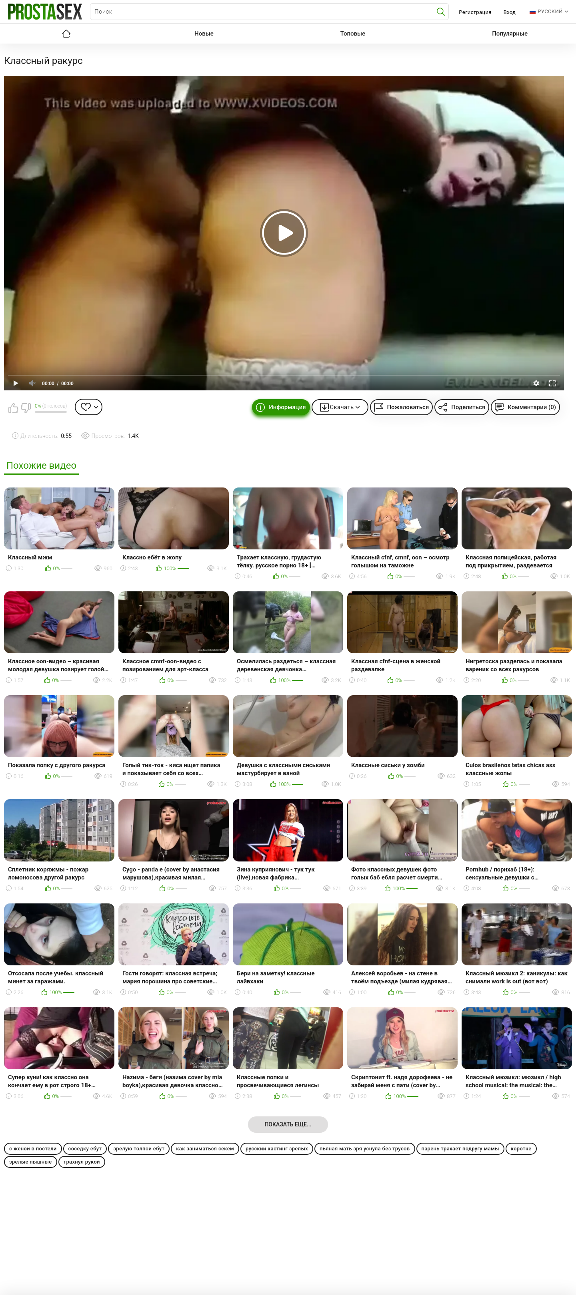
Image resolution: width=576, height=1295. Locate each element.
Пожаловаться (408, 407)
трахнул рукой (82, 1162)
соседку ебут (85, 1149)
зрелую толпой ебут (138, 1149)
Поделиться (468, 407)
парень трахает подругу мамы (460, 1149)
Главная (66, 34)
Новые (204, 33)
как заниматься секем (205, 1149)
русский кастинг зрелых (277, 1149)
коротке (521, 1149)
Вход (510, 12)
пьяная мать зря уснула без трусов (365, 1149)
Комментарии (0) (532, 407)
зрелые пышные (30, 1162)
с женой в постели (33, 1149)
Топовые (352, 33)
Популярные (510, 33)
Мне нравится (13, 408)
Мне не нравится (25, 408)
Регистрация (475, 12)
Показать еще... (287, 1124)
